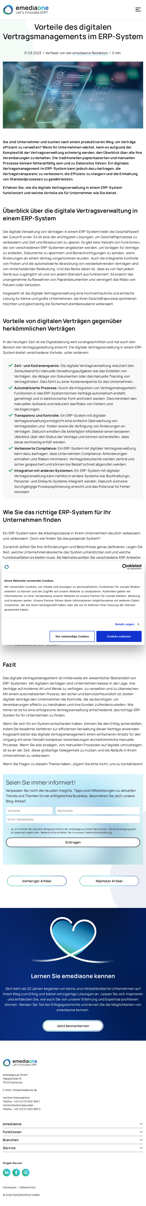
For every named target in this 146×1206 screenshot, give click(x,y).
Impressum (10, 1187)
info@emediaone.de (24, 1090)
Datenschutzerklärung (98, 832)
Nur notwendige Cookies (72, 636)
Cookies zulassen (119, 636)
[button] (73, 1124)
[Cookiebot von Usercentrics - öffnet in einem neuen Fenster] (125, 567)
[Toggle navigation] (138, 9)
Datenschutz (28, 1187)
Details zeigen (124, 624)
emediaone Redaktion (90, 53)
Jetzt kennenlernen (72, 1026)
